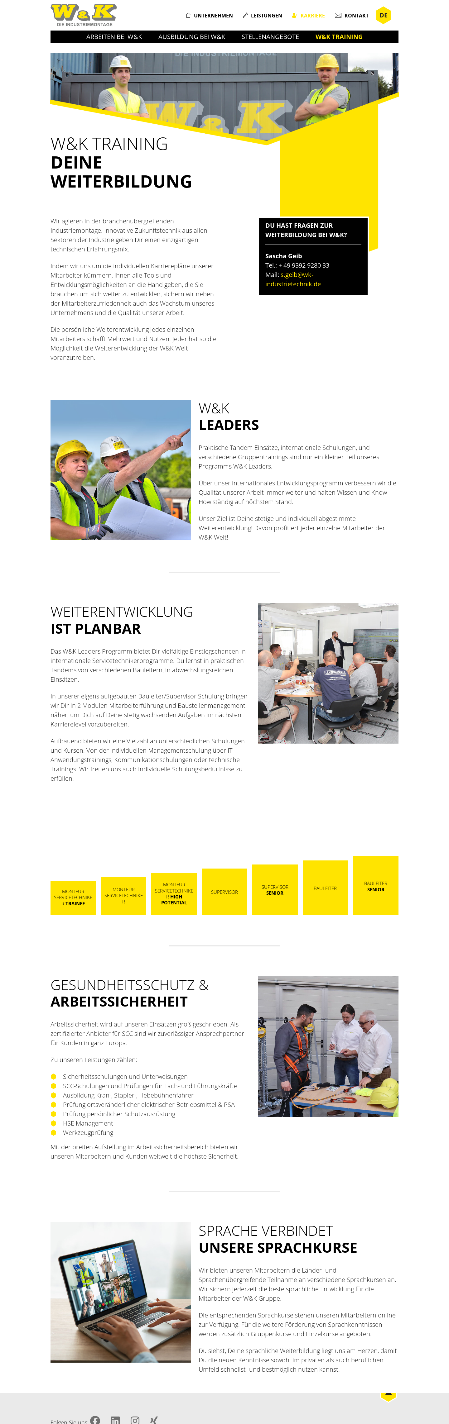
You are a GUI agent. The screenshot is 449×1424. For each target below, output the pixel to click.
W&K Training (339, 36)
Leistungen (266, 15)
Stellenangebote (270, 36)
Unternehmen (213, 15)
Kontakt (357, 15)
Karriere (313, 15)
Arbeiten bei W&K (114, 36)
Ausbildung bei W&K (191, 36)
